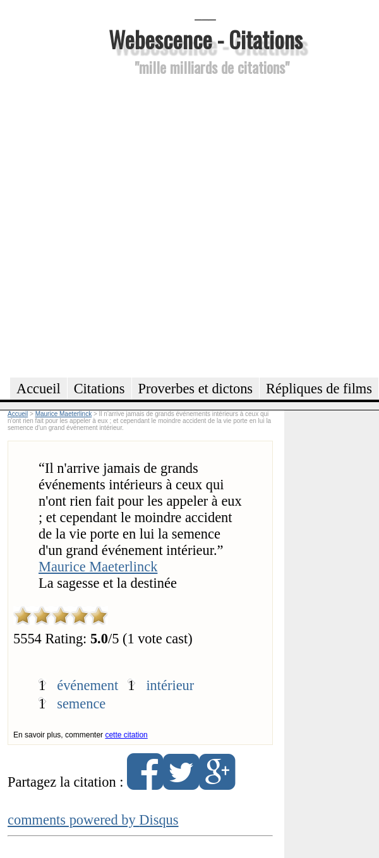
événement (87, 685)
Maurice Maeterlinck (98, 567)
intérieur (170, 685)
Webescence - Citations (206, 39)
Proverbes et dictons (195, 388)
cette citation (126, 734)
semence (81, 704)
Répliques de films (319, 388)
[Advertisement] (137, 225)
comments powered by (93, 820)
